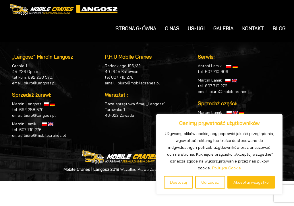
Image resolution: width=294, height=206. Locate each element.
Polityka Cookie (226, 168)
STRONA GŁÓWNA (135, 28)
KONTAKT (253, 28)
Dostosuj (178, 182)
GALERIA (223, 28)
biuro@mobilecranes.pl (45, 135)
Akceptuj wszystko (251, 182)
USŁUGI (196, 28)
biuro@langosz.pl (40, 83)
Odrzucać (210, 182)
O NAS (172, 28)
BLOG (278, 28)
